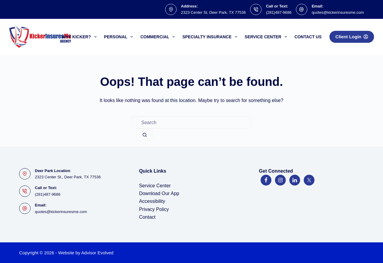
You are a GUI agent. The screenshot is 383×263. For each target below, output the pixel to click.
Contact (147, 217)
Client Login (351, 36)
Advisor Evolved (97, 252)
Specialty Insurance (210, 36)
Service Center (267, 36)
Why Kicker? (80, 36)
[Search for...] (191, 123)
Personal (120, 36)
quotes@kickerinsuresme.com (338, 12)
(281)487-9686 (278, 12)
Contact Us (308, 36)
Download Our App (159, 193)
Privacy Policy (154, 209)
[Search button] (144, 135)
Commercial (158, 36)
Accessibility (152, 201)
